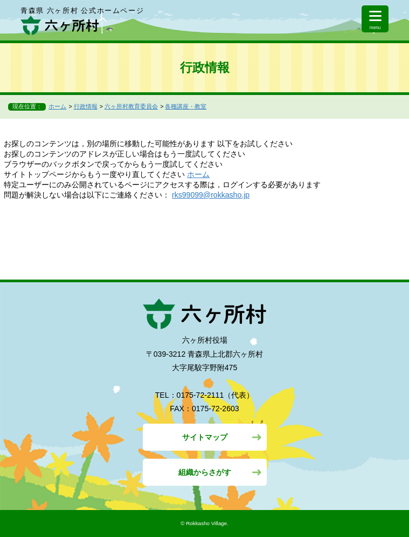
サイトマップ (204, 437)
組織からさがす (204, 472)
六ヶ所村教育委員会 (131, 106)
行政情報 (86, 106)
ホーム (57, 106)
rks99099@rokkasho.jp (210, 195)
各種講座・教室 (185, 106)
